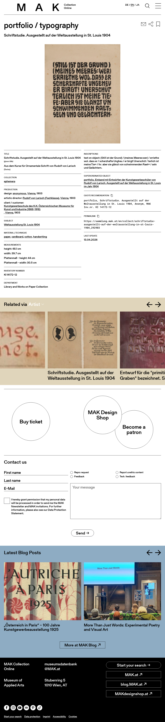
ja (137, 4)
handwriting (40, 236)
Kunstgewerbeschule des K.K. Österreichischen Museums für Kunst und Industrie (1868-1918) (39, 207)
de (126, 4)
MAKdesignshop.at (133, 693)
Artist (34, 304)
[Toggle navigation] (158, 6)
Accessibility (59, 716)
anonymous (19, 193)
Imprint (46, 716)
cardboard (17, 236)
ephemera (9, 181)
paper (7, 236)
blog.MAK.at (133, 684)
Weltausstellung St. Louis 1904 (22, 224)
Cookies (73, 716)
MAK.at (133, 674)
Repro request (81, 472)
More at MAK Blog (82, 645)
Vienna (31, 193)
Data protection (32, 716)
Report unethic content (131, 472)
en (132, 4)
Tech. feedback (127, 476)
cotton (28, 236)
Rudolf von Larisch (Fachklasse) (41, 198)
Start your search (133, 665)
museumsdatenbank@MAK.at (61, 666)
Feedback (79, 476)
